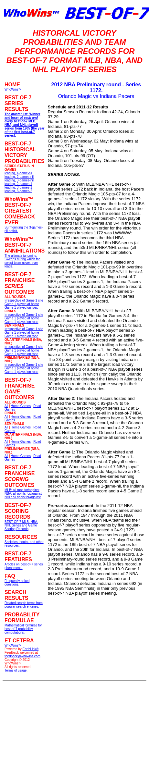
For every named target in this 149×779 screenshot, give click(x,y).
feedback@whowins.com (22, 656)
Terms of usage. (16, 670)
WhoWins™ (13, 645)
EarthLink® (31, 649)
